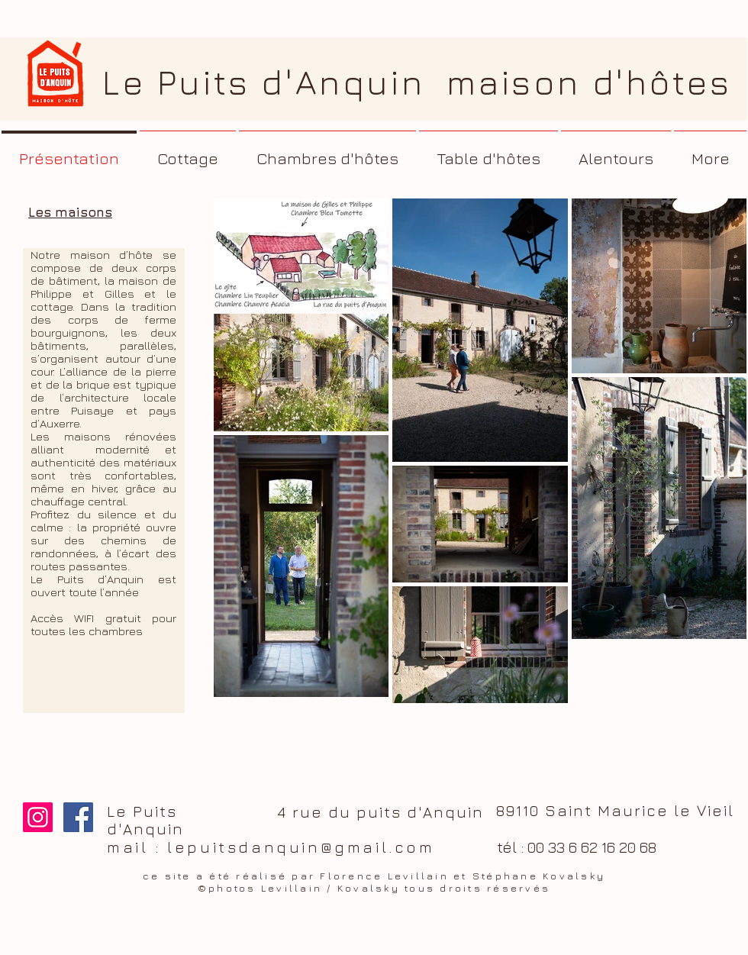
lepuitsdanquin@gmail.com (300, 847)
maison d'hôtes (589, 82)
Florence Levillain (384, 876)
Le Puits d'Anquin (274, 82)
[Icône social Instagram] (38, 817)
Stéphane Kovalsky (538, 876)
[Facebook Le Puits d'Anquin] (78, 817)
